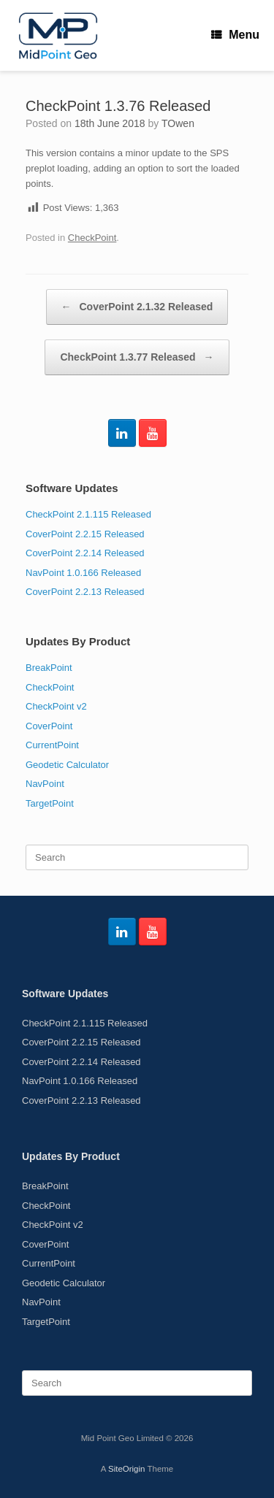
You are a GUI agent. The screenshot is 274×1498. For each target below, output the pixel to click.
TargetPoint (50, 803)
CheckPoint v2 (56, 706)
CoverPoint (49, 726)
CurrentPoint (52, 745)
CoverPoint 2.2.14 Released (85, 553)
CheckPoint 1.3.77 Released (136, 357)
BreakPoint (49, 667)
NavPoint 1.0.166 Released (83, 572)
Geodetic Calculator (67, 764)
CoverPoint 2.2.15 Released (85, 534)
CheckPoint (92, 237)
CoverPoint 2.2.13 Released (85, 591)
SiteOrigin (126, 1468)
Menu (235, 34)
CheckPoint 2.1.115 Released (88, 514)
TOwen (177, 123)
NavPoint (45, 783)
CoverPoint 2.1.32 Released (137, 307)
